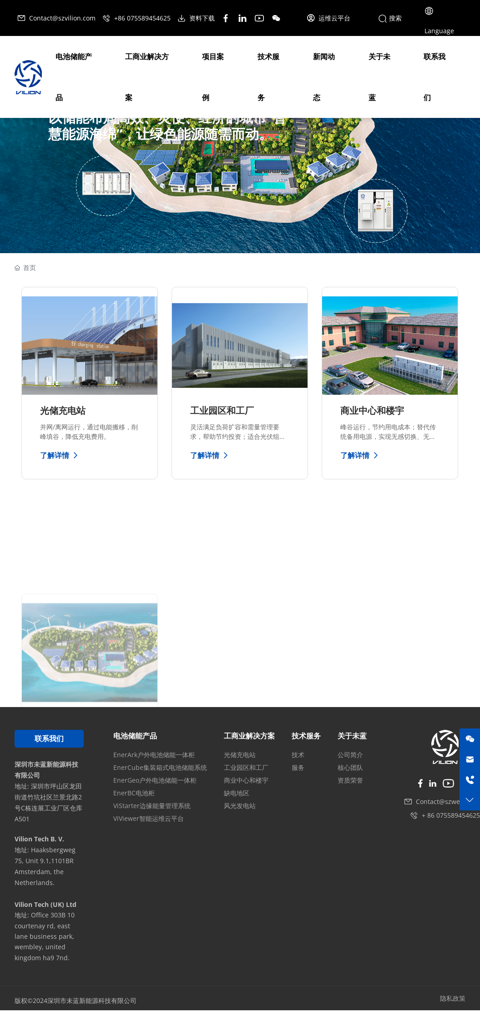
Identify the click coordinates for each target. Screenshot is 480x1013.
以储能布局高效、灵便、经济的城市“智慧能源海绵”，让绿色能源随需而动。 (167, 125)
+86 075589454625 (137, 18)
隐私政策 (452, 998)
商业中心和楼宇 (372, 410)
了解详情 (60, 455)
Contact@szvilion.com (57, 18)
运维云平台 (328, 18)
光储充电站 (63, 410)
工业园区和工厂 (222, 410)
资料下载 (197, 18)
